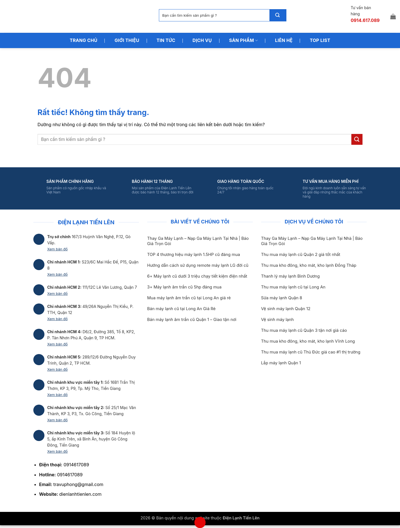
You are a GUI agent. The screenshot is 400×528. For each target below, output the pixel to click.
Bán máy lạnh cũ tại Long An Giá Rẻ (181, 308)
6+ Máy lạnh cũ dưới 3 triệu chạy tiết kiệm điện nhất (197, 276)
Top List (320, 40)
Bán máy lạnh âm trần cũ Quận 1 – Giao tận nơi (191, 319)
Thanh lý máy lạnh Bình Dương (290, 276)
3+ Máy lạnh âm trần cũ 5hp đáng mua (184, 287)
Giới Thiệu (126, 40)
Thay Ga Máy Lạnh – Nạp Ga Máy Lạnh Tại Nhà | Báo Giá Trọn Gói (198, 241)
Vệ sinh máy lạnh (277, 319)
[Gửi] (277, 15)
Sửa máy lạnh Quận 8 (281, 297)
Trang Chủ (84, 40)
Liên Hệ (283, 40)
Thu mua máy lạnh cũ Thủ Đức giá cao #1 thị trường (310, 352)
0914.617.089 (365, 20)
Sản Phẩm (243, 40)
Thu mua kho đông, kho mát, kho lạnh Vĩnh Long (308, 341)
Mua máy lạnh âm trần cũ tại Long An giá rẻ (189, 297)
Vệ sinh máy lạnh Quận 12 (286, 308)
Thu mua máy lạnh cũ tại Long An (293, 287)
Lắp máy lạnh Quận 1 (281, 362)
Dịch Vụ (202, 40)
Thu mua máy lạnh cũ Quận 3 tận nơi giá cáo (304, 330)
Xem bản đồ (57, 249)
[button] (393, 16)
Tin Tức (166, 40)
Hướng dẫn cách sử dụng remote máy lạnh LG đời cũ (197, 265)
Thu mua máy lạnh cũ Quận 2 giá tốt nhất (300, 254)
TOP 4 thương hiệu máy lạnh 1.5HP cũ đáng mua (193, 254)
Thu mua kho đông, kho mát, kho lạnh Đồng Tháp (308, 265)
